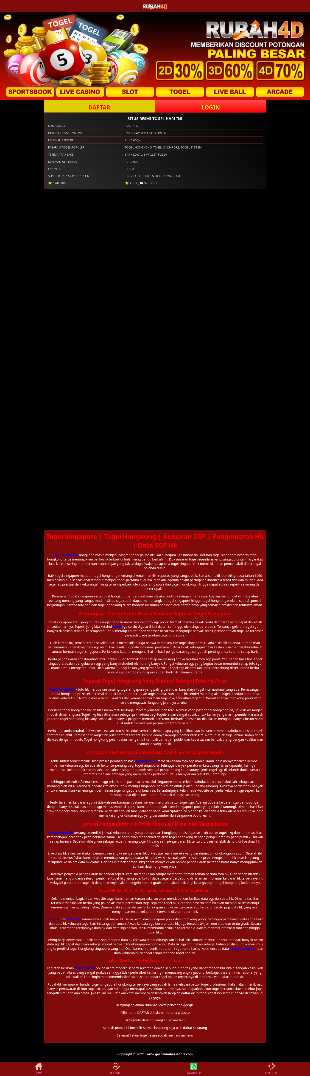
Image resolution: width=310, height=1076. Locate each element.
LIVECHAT (271, 1069)
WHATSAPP (194, 1069)
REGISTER (116, 1069)
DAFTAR (99, 107)
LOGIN (210, 107)
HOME (39, 1069)
